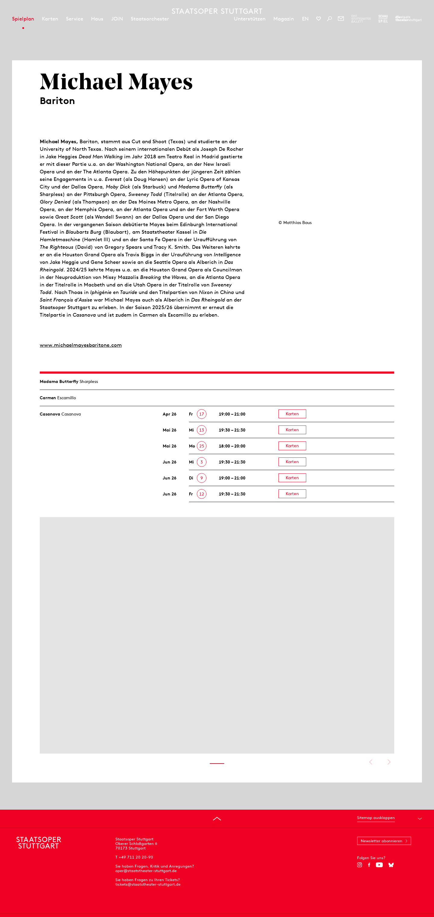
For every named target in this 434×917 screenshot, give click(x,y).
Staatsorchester (150, 18)
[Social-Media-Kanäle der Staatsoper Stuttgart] (318, 18)
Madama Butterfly (59, 381)
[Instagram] (359, 864)
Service (74, 18)
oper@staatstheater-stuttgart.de (146, 870)
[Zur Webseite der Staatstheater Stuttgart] (408, 18)
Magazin (283, 18)
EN (305, 18)
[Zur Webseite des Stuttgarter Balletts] (361, 18)
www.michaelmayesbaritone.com (81, 345)
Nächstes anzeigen (389, 762)
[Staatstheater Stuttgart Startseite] (217, 11)
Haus (97, 18)
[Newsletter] (341, 18)
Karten (50, 18)
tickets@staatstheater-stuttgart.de (148, 884)
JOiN (117, 18)
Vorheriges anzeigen (370, 762)
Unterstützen (250, 18)
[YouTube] (379, 864)
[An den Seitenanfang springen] (217, 819)
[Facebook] (369, 864)
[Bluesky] (391, 864)
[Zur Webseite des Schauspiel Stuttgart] (383, 18)
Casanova (50, 414)
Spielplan (23, 18)
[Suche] (329, 18)
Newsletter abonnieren (381, 840)
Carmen (48, 397)
